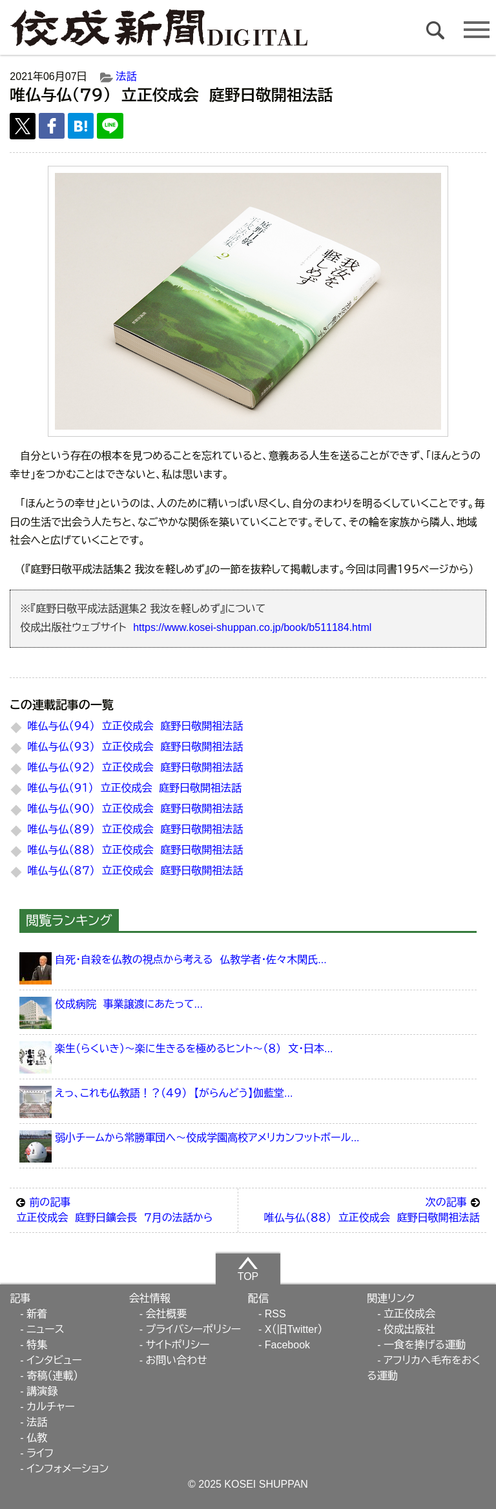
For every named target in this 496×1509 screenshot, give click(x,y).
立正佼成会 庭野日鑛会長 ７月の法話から (123, 1209)
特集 (36, 1344)
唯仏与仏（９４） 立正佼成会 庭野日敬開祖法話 (135, 726)
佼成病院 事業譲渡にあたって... (129, 1004)
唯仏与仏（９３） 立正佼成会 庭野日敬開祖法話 (135, 746)
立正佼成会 (409, 1313)
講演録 (41, 1391)
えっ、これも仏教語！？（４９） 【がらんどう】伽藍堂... (174, 1093)
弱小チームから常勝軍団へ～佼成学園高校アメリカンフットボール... (207, 1137)
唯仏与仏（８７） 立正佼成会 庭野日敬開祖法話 (135, 870)
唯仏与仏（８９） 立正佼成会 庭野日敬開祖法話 (135, 829)
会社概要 (166, 1313)
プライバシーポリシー (193, 1329)
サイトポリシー (177, 1344)
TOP (248, 1268)
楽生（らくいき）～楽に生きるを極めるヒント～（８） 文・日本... (194, 1048)
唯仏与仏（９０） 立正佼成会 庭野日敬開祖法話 (135, 808)
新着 (36, 1313)
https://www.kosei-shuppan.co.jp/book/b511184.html (252, 627)
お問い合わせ (176, 1360)
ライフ (40, 1453)
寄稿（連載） (52, 1375)
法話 (126, 76)
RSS (275, 1313)
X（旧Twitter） (294, 1329)
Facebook (287, 1344)
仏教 (36, 1437)
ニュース (45, 1329)
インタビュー (54, 1360)
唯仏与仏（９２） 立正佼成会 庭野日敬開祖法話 (135, 767)
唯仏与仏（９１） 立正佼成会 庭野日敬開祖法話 (135, 788)
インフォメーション (67, 1468)
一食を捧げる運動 (425, 1344)
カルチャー (50, 1406)
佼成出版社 (409, 1329)
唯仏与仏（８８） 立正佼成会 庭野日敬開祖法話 (135, 849)
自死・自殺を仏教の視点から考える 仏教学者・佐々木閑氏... (190, 959)
